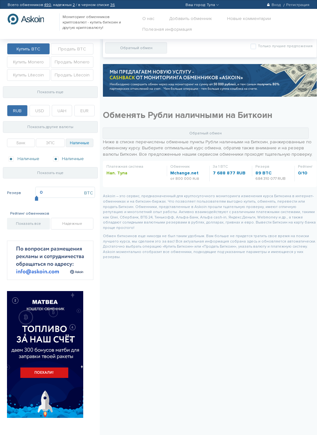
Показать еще (50, 92)
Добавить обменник (190, 18)
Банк (21, 143)
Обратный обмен (136, 48)
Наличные (79, 143)
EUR (84, 111)
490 (47, 5)
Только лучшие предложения (285, 46)
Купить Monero (28, 62)
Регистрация (297, 5)
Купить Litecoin (28, 75)
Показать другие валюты (50, 127)
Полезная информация (167, 29)
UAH (61, 111)
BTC (88, 193)
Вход (273, 5)
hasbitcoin (30, 19)
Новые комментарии (249, 18)
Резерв (14, 193)
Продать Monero (72, 62)
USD (39, 111)
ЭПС (50, 143)
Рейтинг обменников (29, 213)
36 (112, 5)
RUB (17, 111)
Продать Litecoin (72, 75)
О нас (148, 18)
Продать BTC (72, 49)
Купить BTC (28, 49)
